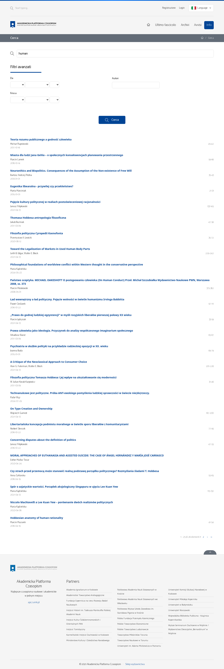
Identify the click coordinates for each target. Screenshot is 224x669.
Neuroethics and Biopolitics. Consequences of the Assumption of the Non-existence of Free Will (71, 170)
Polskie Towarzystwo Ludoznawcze (132, 629)
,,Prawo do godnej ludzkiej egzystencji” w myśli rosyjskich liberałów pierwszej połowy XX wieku (70, 315)
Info (209, 25)
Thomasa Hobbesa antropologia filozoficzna (38, 217)
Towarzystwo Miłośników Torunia (132, 635)
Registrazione (169, 8)
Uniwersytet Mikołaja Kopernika (182, 599)
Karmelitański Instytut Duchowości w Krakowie (87, 635)
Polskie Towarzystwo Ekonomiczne (132, 624)
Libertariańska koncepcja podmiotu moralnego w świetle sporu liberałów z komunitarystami (69, 424)
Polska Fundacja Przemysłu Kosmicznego (135, 618)
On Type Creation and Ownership (31, 408)
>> (211, 537)
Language (201, 8)
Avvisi (197, 25)
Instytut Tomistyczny (75, 629)
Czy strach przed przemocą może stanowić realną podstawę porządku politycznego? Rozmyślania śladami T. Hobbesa (84, 471)
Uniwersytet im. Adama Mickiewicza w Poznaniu (139, 646)
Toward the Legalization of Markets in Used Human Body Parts (50, 249)
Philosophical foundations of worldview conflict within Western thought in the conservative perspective (76, 264)
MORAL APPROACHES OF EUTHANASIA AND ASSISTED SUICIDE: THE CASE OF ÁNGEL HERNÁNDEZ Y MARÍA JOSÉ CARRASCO (87, 455)
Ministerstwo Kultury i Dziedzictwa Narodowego (87, 640)
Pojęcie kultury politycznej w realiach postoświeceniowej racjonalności (55, 202)
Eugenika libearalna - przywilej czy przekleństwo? (41, 186)
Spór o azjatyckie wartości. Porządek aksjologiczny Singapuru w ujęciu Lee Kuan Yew (64, 486)
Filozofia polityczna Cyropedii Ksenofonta (36, 233)
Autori (115, 79)
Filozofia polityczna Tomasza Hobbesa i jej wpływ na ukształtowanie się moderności (63, 377)
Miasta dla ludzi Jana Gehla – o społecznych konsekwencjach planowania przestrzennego (66, 155)
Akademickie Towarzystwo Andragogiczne (85, 595)
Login (182, 8)
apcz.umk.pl (34, 602)
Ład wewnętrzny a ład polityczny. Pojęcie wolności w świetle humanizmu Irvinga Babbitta (67, 299)
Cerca (115, 119)
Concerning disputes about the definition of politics (43, 440)
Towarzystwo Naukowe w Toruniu (132, 640)
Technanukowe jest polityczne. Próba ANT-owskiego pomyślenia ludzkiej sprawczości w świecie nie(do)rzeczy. (80, 393)
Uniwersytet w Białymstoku (180, 605)
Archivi (185, 25)
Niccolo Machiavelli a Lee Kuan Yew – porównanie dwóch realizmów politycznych (61, 502)
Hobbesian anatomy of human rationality (36, 518)
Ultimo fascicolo (165, 25)
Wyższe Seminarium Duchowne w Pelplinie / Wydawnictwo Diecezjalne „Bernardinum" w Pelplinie (188, 629)
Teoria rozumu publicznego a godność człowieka (40, 139)
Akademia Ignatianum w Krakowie (82, 590)
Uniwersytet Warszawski (179, 610)
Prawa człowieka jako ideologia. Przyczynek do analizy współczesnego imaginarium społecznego (71, 330)
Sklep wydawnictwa (135, 664)
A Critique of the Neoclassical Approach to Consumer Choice (48, 362)
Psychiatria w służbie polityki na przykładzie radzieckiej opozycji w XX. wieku (59, 346)
